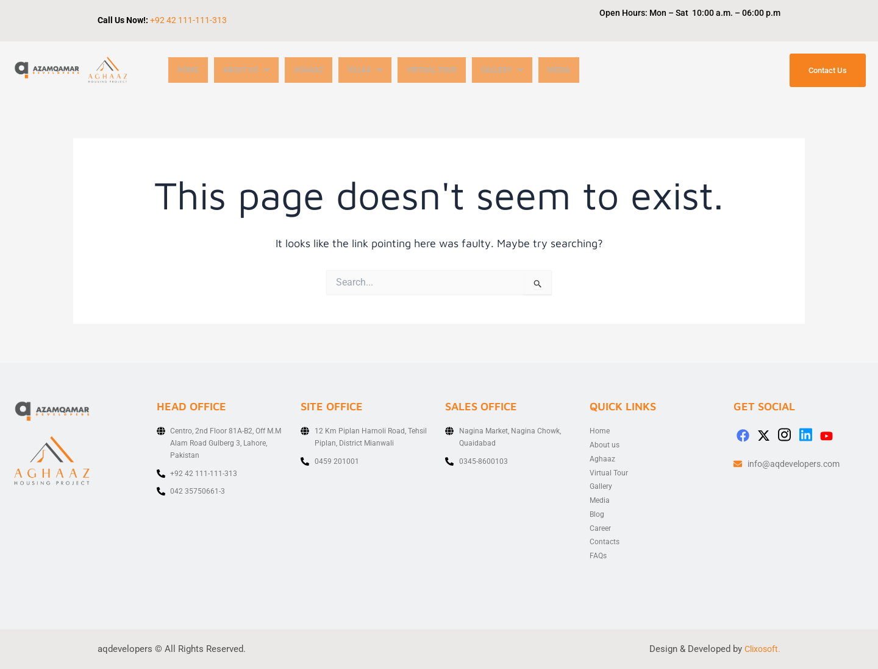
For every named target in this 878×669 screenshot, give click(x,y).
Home (188, 70)
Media (578, 70)
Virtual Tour (444, 70)
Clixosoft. (760, 648)
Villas (374, 70)
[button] (249, 70)
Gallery (518, 70)
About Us (249, 70)
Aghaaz (314, 70)
